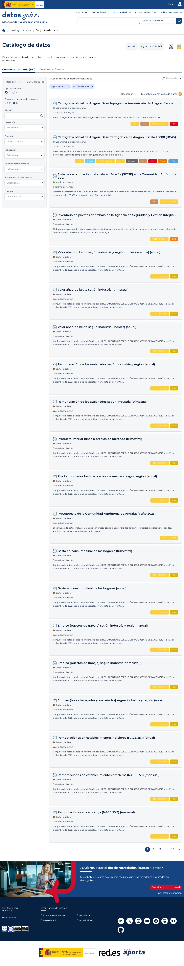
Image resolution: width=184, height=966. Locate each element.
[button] (170, 4)
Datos (79, 12)
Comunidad (99, 12)
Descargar (128, 94)
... (166, 849)
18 (172, 849)
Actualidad (120, 12)
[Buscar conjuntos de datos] (24, 116)
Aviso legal (84, 915)
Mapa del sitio (50, 920)
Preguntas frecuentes (54, 915)
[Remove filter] (60, 86)
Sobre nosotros (169, 12)
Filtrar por (12, 82)
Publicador (180, 4)
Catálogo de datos (20, 30)
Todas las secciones (157, 20)
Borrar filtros (35, 82)
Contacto (11, 917)
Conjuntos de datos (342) (18, 69)
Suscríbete (166, 887)
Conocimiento (143, 12)
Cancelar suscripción (170, 893)
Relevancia (171, 78)
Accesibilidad (86, 920)
